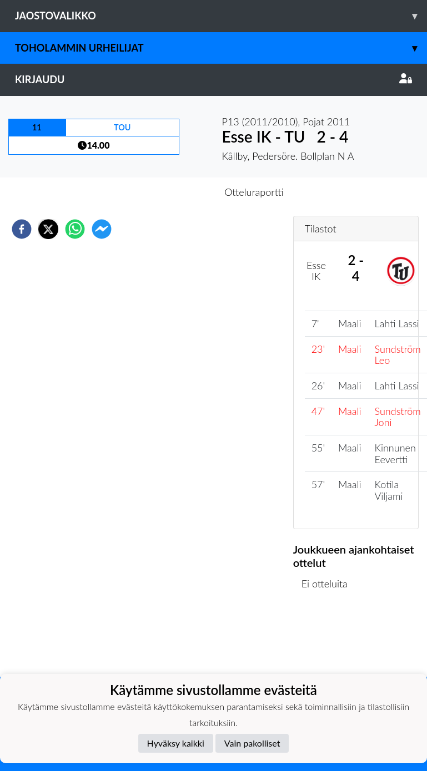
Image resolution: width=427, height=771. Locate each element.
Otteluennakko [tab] (175, 192)
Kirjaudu (213, 79)
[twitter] (48, 229)
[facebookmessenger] (102, 229)
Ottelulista (329, 639)
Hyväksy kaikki (175, 743)
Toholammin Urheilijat (221, 48)
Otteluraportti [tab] (254, 192)
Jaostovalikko (221, 16)
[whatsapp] (75, 229)
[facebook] (22, 229)
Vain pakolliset (252, 743)
